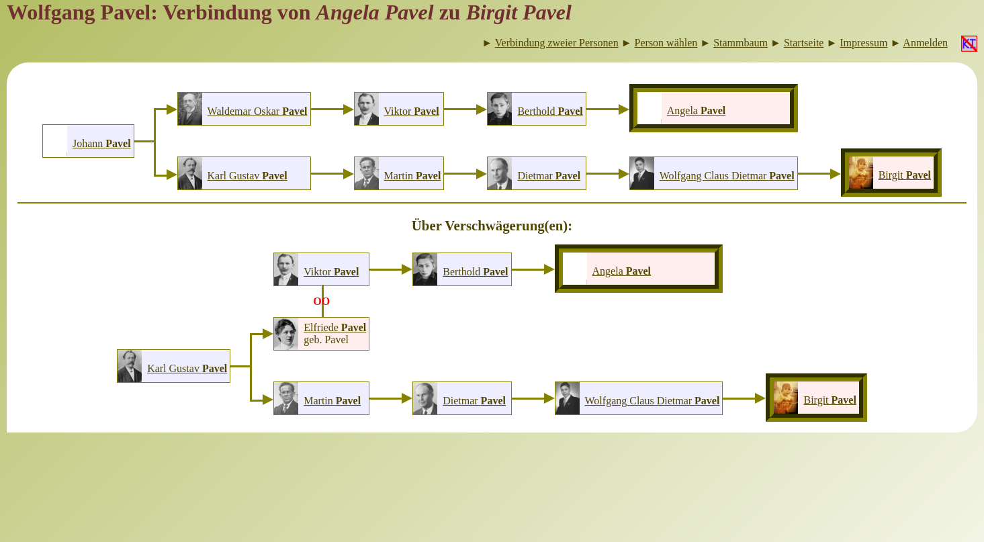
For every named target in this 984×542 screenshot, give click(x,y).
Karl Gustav (247, 175)
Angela (696, 110)
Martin (412, 175)
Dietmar (548, 175)
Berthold (549, 111)
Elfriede (335, 327)
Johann (102, 143)
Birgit (905, 175)
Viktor (411, 111)
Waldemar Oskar (258, 111)
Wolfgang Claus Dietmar (727, 175)
